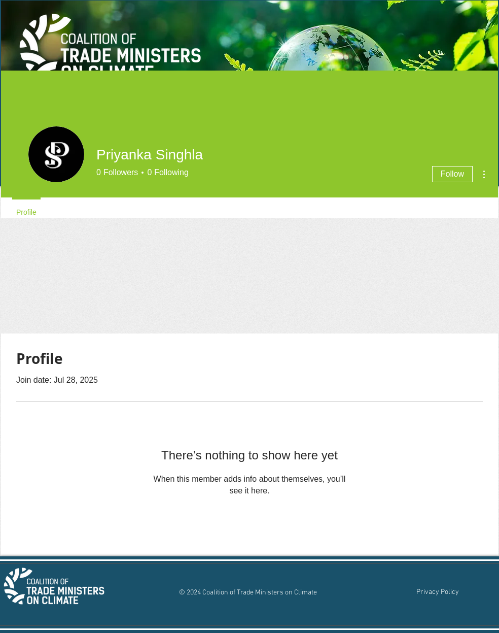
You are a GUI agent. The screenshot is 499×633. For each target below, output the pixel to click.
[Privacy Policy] (437, 592)
